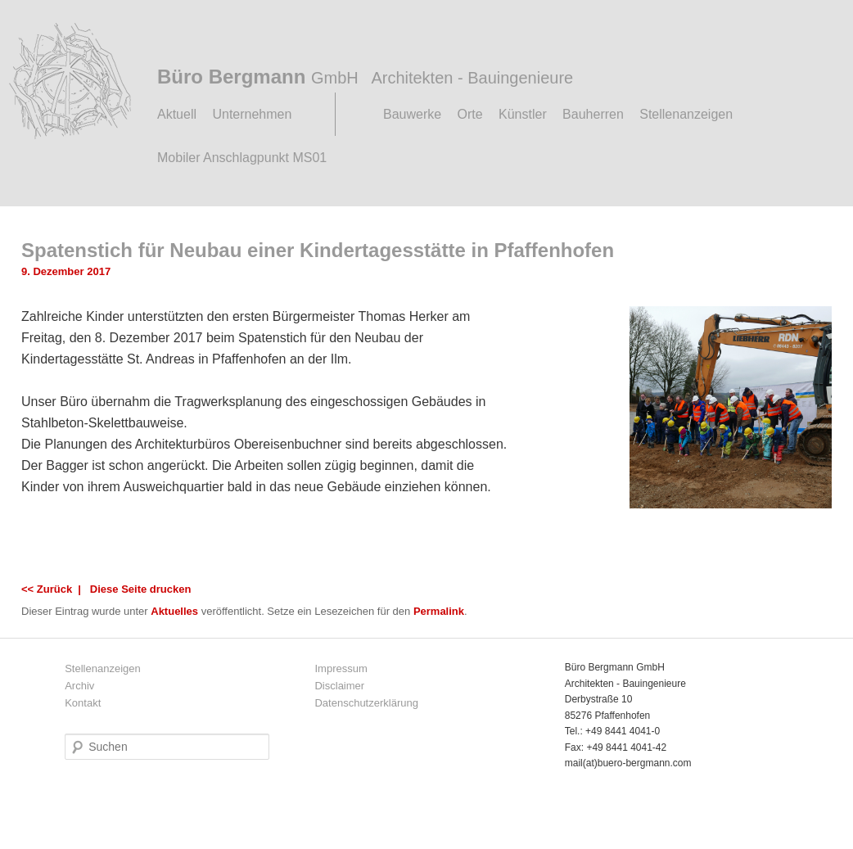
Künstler (523, 114)
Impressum (340, 668)
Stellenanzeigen (686, 114)
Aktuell (176, 114)
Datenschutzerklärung (365, 703)
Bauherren (593, 114)
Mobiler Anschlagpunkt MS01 (242, 158)
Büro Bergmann (365, 76)
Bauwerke (412, 114)
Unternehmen (251, 114)
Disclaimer (339, 686)
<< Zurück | (54, 589)
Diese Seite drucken (141, 589)
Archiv (79, 686)
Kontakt (83, 703)
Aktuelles (174, 611)
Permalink (438, 611)
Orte (470, 114)
